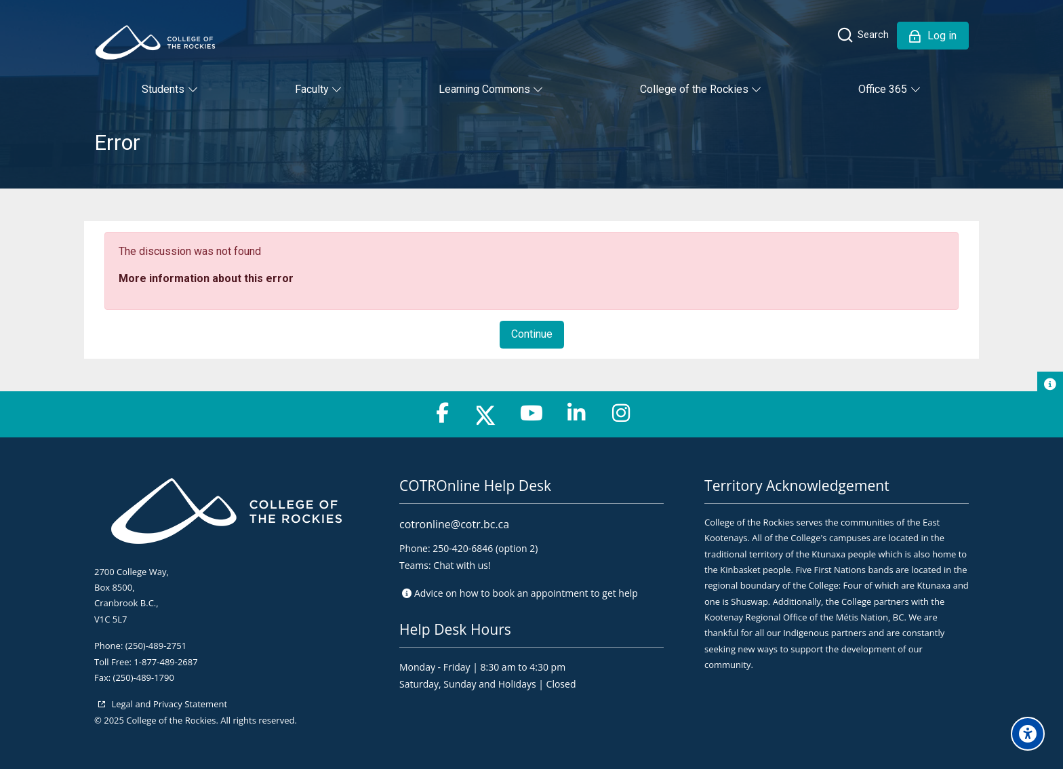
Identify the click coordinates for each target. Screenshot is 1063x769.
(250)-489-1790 (143, 677)
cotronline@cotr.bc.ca (454, 524)
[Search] (862, 35)
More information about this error (206, 278)
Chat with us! (461, 565)
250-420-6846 (463, 548)
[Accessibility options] (1028, 734)
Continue (532, 334)
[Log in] (933, 36)
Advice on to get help (526, 593)
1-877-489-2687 (165, 662)
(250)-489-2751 (155, 645)
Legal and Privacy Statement (168, 704)
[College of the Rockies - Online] (155, 42)
